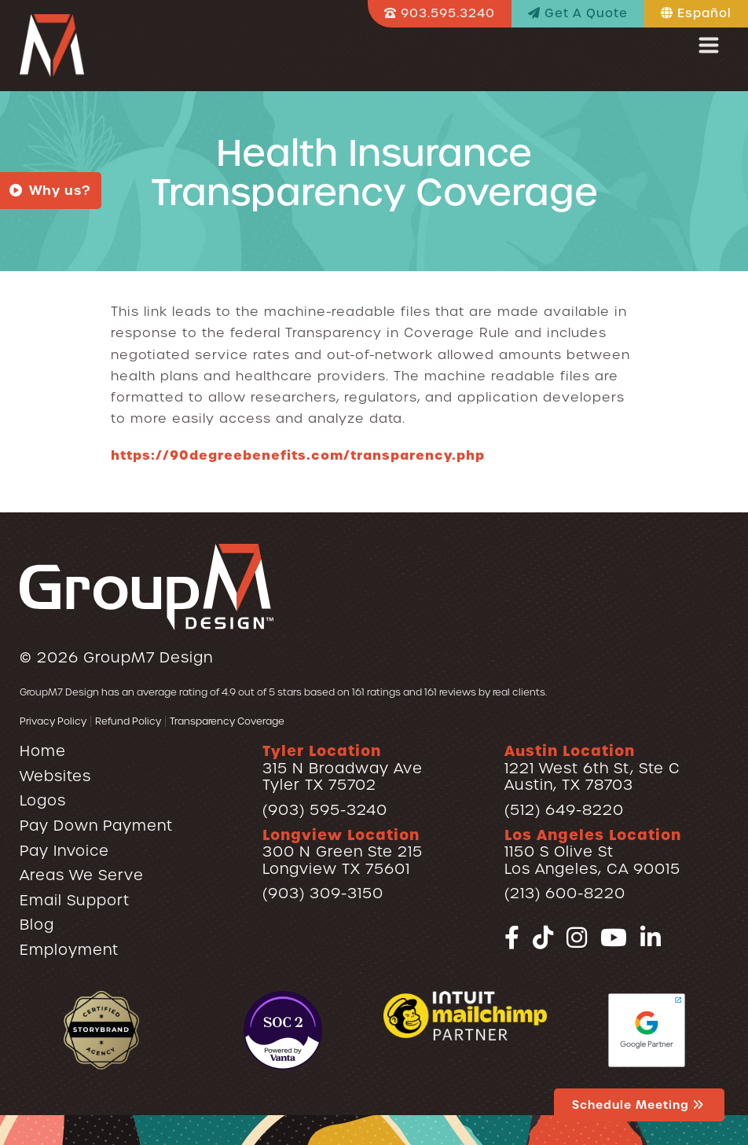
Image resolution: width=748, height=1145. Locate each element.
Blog (37, 925)
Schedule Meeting (639, 1105)
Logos (43, 800)
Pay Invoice (64, 851)
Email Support (75, 900)
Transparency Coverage (227, 721)
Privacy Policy (53, 721)
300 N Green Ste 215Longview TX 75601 (342, 852)
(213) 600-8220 (564, 893)
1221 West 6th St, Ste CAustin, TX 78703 (592, 768)
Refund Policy (128, 721)
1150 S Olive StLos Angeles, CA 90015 (592, 852)
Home (43, 751)
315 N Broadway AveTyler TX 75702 (342, 768)
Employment (69, 950)
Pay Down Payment (96, 826)
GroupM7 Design (148, 657)
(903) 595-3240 (324, 810)
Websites (55, 776)
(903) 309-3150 (322, 893)
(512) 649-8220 (564, 810)
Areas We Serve (82, 875)
